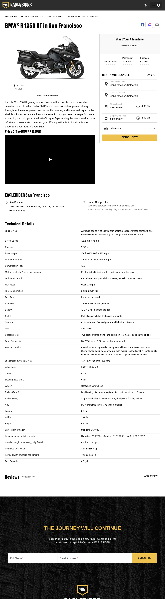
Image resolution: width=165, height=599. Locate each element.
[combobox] (127, 85)
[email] (157, 25)
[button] (129, 128)
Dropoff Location (118, 93)
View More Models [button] (48, 96)
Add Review (151, 476)
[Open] (155, 83)
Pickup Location (118, 82)
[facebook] (143, 25)
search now (129, 138)
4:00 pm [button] (146, 106)
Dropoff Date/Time (118, 116)
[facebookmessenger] (150, 25)
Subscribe (144, 558)
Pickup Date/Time (117, 104)
